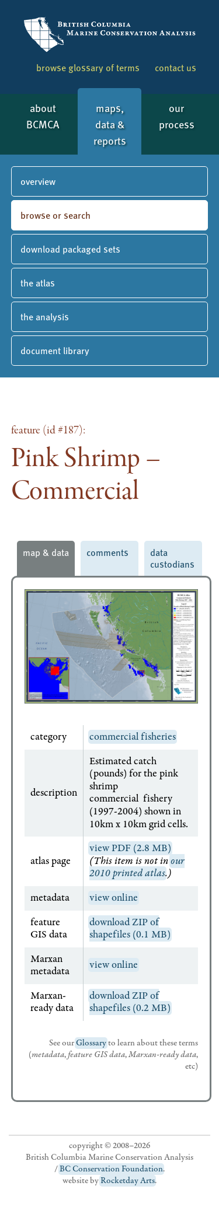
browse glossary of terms (88, 67)
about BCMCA (42, 115)
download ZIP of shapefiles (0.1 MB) (130, 928)
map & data (46, 552)
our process (176, 115)
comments (107, 552)
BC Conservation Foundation (111, 1169)
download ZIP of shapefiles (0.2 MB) (130, 1002)
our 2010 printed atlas (137, 867)
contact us (175, 67)
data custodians (172, 558)
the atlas (37, 282)
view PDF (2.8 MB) (130, 848)
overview (37, 181)
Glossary (91, 1043)
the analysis (44, 316)
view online (113, 898)
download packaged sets (70, 249)
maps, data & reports (109, 124)
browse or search (55, 215)
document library (54, 350)
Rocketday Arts (127, 1181)
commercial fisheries (132, 737)
